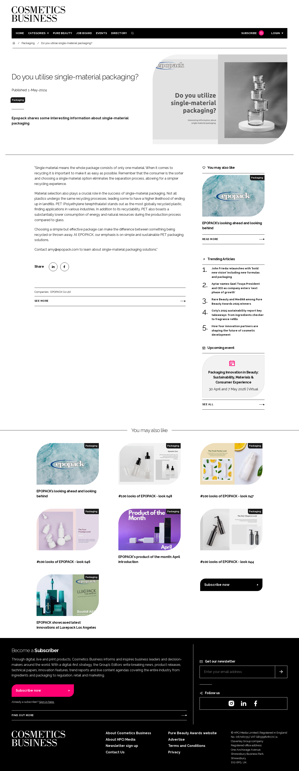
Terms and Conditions (186, 746)
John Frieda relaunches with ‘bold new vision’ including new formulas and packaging (236, 272)
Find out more (23, 715)
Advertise (176, 739)
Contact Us (115, 752)
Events (101, 33)
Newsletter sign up (122, 746)
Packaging (18, 100)
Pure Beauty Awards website (192, 733)
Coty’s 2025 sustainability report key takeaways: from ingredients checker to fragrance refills (238, 315)
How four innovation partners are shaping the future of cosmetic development (235, 330)
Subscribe (252, 33)
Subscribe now (216, 585)
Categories (36, 33)
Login (275, 33)
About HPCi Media (120, 739)
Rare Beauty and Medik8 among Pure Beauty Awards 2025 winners (237, 301)
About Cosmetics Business (128, 733)
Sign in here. (46, 701)
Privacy (174, 752)
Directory (119, 33)
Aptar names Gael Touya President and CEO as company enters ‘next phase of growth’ (236, 288)
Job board (84, 33)
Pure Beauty (62, 33)
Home (20, 33)
